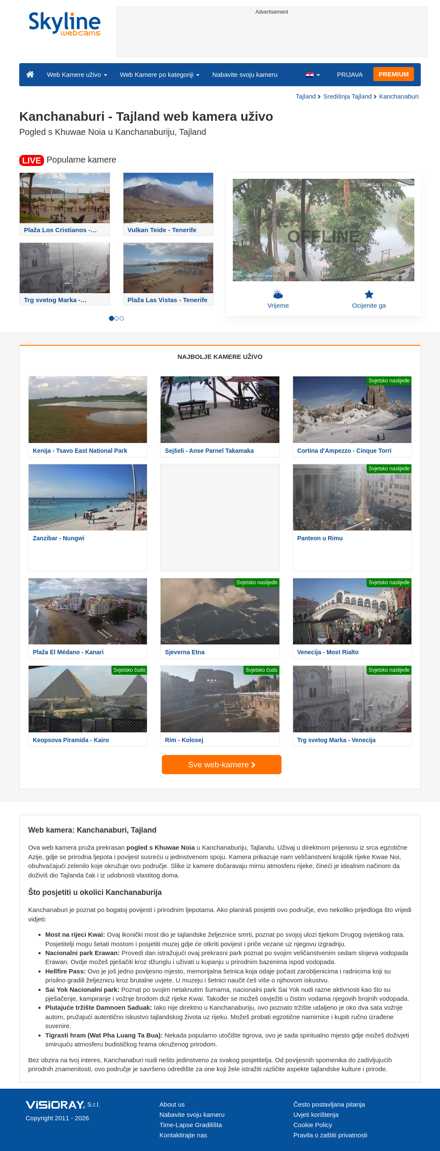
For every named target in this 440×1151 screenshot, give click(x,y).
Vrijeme (278, 299)
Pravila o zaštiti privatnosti (330, 1135)
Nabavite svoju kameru (245, 74)
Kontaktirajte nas (183, 1135)
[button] (312, 74)
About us (172, 1104)
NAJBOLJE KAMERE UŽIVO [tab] (219, 356)
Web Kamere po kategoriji (159, 74)
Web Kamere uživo (77, 74)
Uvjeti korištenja (316, 1114)
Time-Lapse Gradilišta (190, 1124)
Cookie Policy (312, 1124)
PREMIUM (393, 74)
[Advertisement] (272, 37)
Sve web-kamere (221, 764)
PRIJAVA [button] (350, 74)
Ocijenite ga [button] (369, 299)
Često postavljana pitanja (329, 1104)
